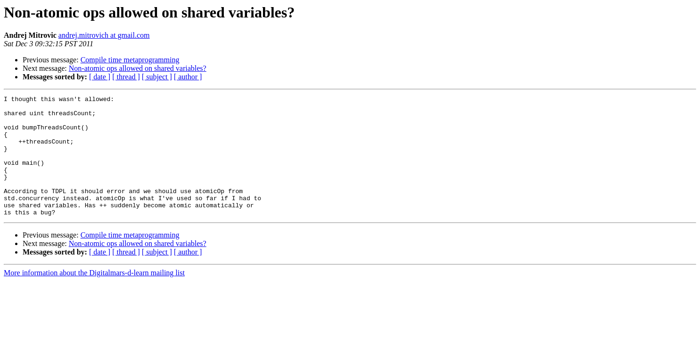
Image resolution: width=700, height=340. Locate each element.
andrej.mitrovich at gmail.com (104, 35)
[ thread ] (126, 77)
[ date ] (99, 77)
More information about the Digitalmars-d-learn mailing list (94, 297)
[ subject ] (157, 77)
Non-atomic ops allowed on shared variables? (137, 68)
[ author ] (188, 77)
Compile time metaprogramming (130, 60)
